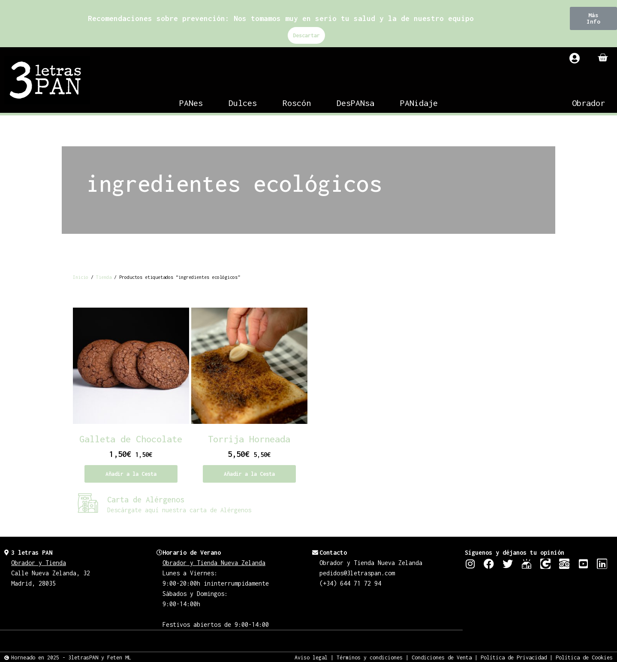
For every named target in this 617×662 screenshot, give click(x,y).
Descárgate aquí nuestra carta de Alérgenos (179, 510)
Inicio (80, 277)
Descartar (306, 35)
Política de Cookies (584, 657)
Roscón (297, 103)
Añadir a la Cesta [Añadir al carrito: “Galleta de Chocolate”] (131, 474)
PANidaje (419, 103)
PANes (191, 103)
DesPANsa (355, 103)
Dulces (243, 103)
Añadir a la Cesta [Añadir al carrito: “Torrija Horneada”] (249, 474)
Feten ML (119, 657)
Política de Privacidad (514, 657)
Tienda (103, 277)
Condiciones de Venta (442, 657)
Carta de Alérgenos (145, 499)
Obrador (588, 103)
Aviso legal (311, 657)
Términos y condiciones (370, 657)
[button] (593, 18)
